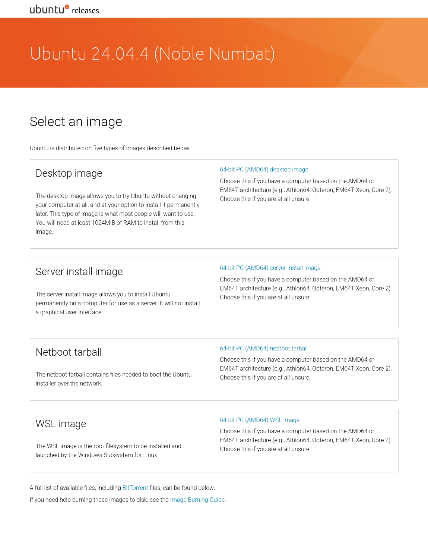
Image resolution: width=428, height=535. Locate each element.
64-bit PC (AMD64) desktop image (264, 169)
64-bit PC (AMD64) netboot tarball (264, 348)
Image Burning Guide (197, 499)
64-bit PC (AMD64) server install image (270, 267)
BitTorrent (135, 487)
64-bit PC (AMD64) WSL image (259, 420)
